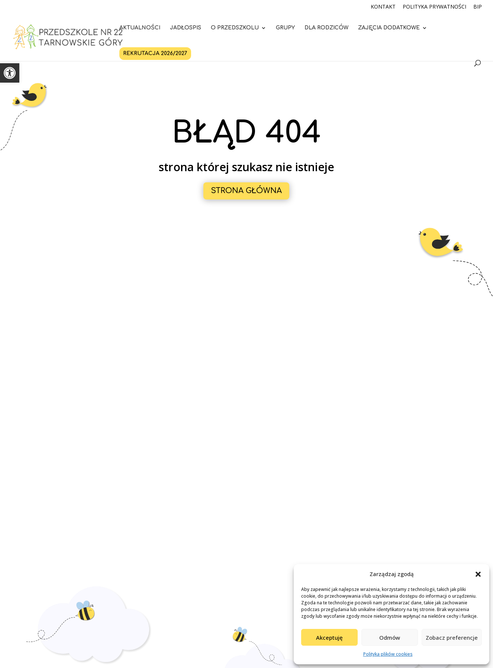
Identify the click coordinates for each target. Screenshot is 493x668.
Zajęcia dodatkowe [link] (389, 28)
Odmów (389, 637)
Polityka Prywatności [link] (434, 7)
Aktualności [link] (139, 28)
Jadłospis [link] (185, 28)
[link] (9, 73)
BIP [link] (477, 7)
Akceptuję (329, 637)
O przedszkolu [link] (235, 28)
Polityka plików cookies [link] (388, 654)
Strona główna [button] (246, 190)
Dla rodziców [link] (326, 28)
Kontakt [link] (383, 7)
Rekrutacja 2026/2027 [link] (155, 53)
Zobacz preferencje (452, 637)
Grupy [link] (285, 28)
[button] (478, 574)
